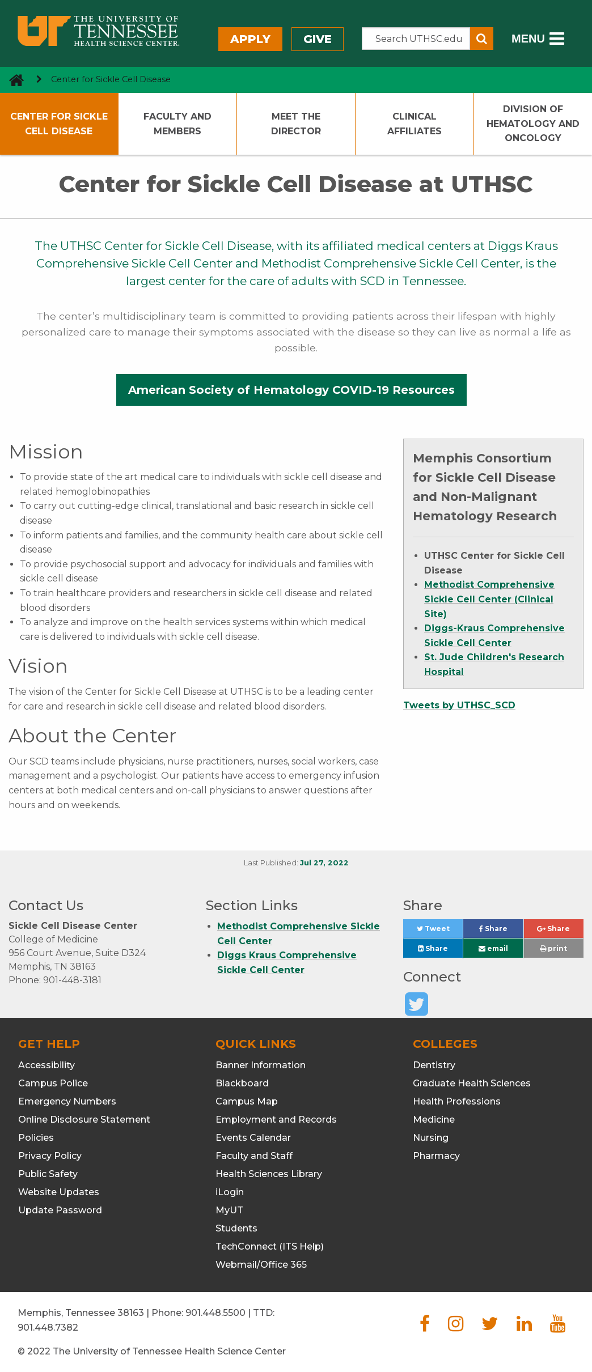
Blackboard (242, 1083)
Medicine (434, 1119)
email (493, 948)
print (553, 948)
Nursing (431, 1137)
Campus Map (246, 1101)
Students (236, 1228)
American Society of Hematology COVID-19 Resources (291, 390)
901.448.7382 (48, 1327)
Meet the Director (296, 124)
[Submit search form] (481, 38)
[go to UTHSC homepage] (12, 79)
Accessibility (46, 1065)
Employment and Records (276, 1119)
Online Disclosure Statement (84, 1119)
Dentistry (434, 1065)
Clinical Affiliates (414, 124)
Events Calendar (253, 1137)
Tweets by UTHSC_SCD (459, 705)
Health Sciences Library (268, 1174)
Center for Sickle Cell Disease (59, 124)
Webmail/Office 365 (261, 1264)
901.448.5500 (215, 1312)
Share (501, 931)
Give (317, 39)
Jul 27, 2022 (324, 863)
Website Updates (58, 1192)
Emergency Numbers (67, 1101)
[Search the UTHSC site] (416, 38)
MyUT (229, 1210)
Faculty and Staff (254, 1155)
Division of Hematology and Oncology (533, 123)
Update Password (60, 1210)
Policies (36, 1137)
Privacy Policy (50, 1155)
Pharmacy (436, 1155)
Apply (250, 39)
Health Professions (457, 1101)
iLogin (229, 1192)
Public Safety (48, 1174)
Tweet (440, 931)
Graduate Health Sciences (472, 1083)
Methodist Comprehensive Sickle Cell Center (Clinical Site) (489, 599)
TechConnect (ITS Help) (269, 1246)
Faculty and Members (177, 124)
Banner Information (260, 1065)
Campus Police (53, 1083)
